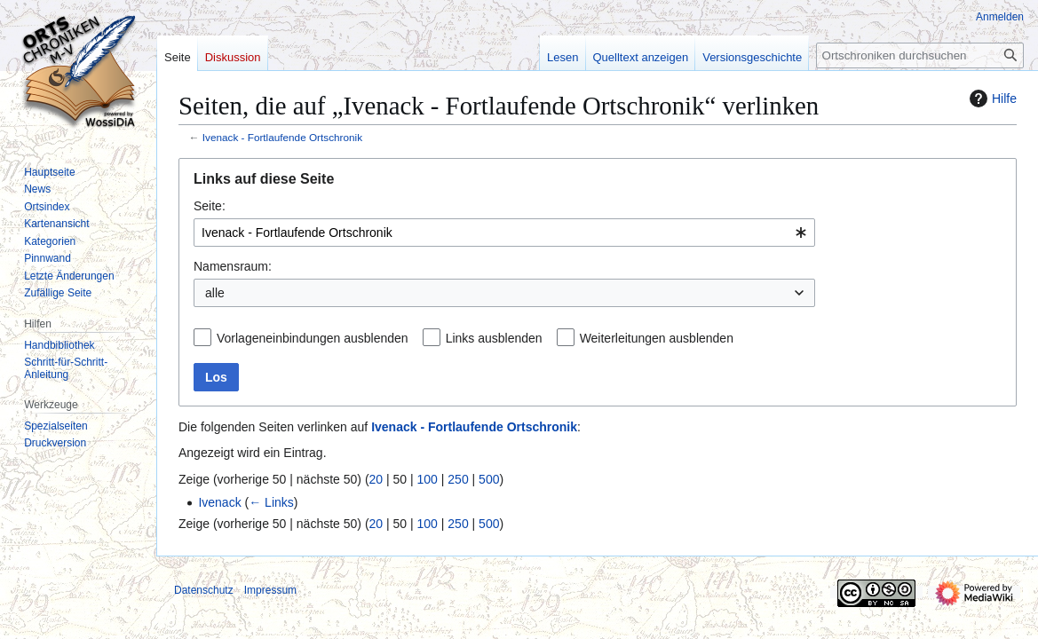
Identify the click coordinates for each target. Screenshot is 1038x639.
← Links (271, 502)
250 (458, 479)
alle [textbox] (215, 293)
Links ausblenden (494, 338)
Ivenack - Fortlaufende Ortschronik (282, 137)
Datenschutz (204, 590)
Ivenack (219, 502)
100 (427, 479)
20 (376, 479)
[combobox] (504, 232)
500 (489, 479)
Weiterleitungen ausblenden (656, 338)
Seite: (210, 206)
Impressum (270, 590)
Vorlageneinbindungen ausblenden (312, 338)
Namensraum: (233, 266)
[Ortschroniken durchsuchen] (920, 55)
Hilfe (991, 98)
